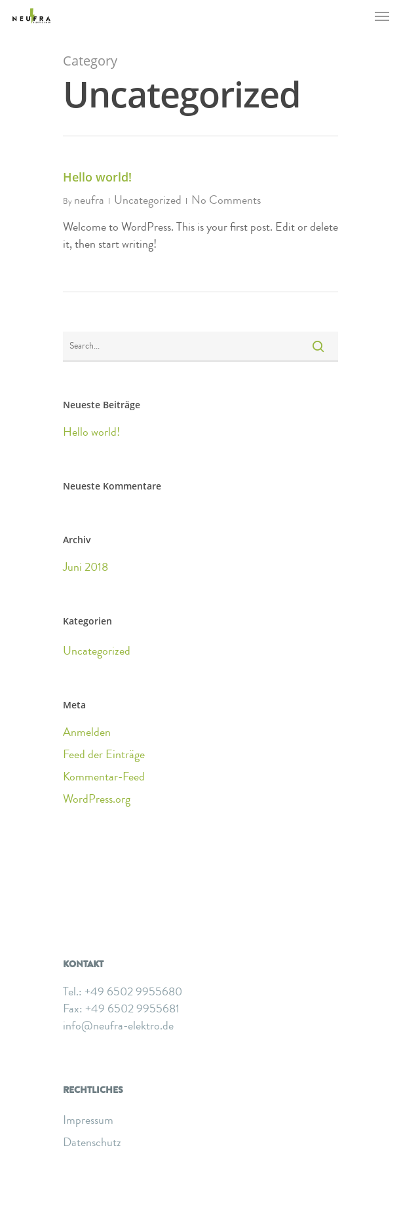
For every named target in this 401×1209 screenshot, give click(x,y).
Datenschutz (92, 1142)
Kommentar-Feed (104, 776)
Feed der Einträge (104, 754)
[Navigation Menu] (382, 15)
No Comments (226, 199)
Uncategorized (147, 199)
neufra (89, 199)
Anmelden (87, 731)
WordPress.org (96, 798)
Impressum (88, 1119)
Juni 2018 (85, 566)
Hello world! (97, 177)
